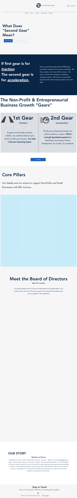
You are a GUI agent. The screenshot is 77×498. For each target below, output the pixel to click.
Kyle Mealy (62, 460)
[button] (44, 13)
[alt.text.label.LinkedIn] (38, 493)
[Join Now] (38, 159)
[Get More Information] (21, 40)
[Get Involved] (8, 40)
